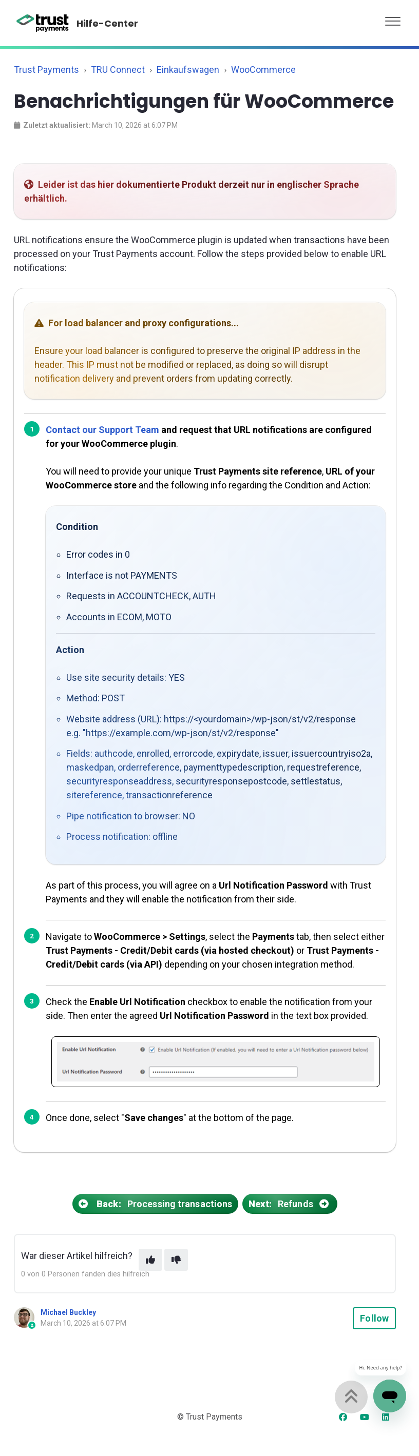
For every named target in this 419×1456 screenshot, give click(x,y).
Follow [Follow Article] (374, 1318)
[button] (393, 19)
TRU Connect (118, 69)
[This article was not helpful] (176, 1260)
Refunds (290, 1203)
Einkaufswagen (188, 69)
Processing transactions (155, 1203)
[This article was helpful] (150, 1260)
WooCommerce (263, 69)
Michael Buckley (68, 1312)
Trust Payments (46, 69)
